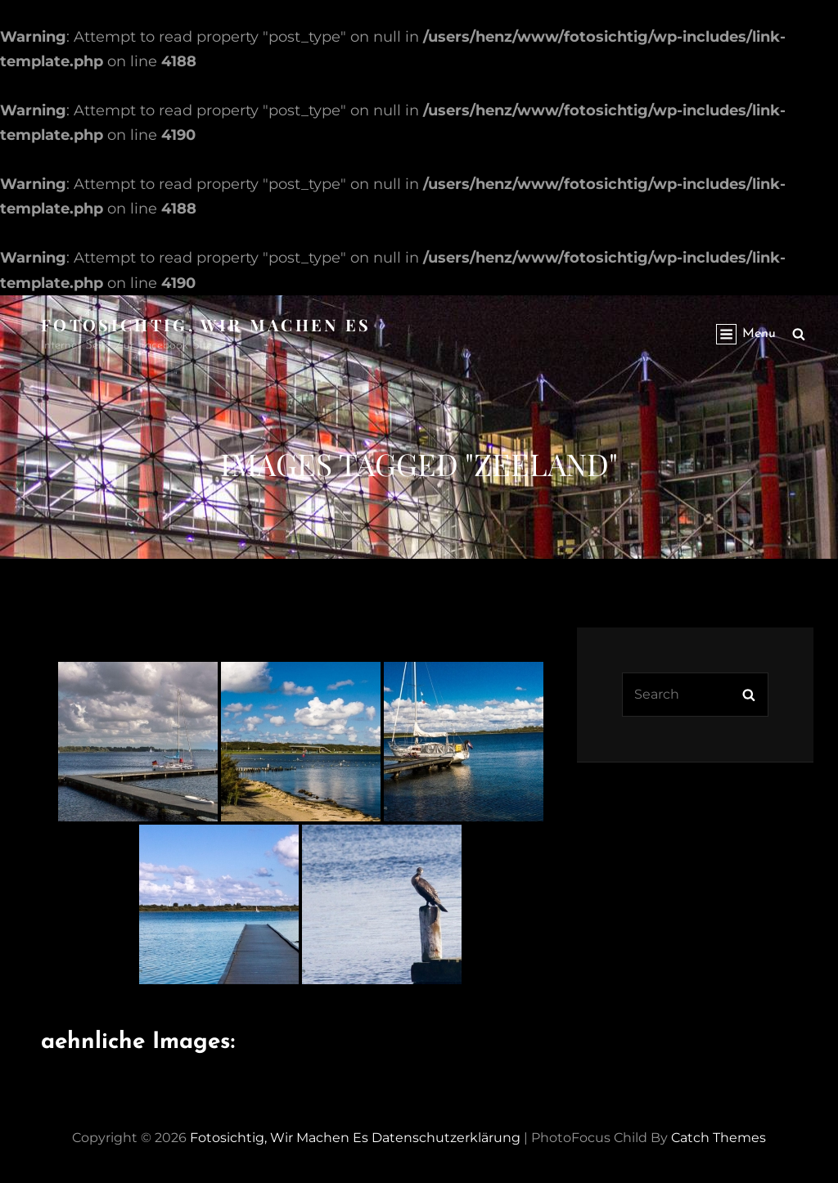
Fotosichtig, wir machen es (206, 324)
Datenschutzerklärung (446, 1137)
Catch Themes (718, 1137)
